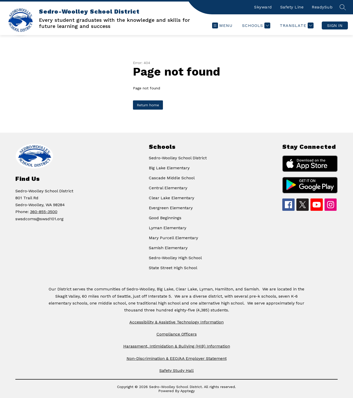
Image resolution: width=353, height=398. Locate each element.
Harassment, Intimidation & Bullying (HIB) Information (176, 346)
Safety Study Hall (176, 370)
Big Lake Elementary (169, 167)
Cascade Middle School (172, 177)
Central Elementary (168, 187)
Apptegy (187, 391)
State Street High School (173, 267)
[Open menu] (222, 25)
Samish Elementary (168, 247)
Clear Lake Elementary (171, 197)
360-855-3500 (43, 211)
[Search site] (343, 7)
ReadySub (322, 7)
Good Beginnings (165, 217)
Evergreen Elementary (171, 207)
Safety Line (292, 7)
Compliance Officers (177, 334)
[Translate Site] (296, 25)
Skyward (263, 7)
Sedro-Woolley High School (175, 257)
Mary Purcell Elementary (173, 237)
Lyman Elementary (167, 227)
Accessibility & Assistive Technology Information (176, 322)
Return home (148, 105)
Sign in (334, 25)
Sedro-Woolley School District (178, 157)
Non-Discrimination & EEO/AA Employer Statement (177, 358)
